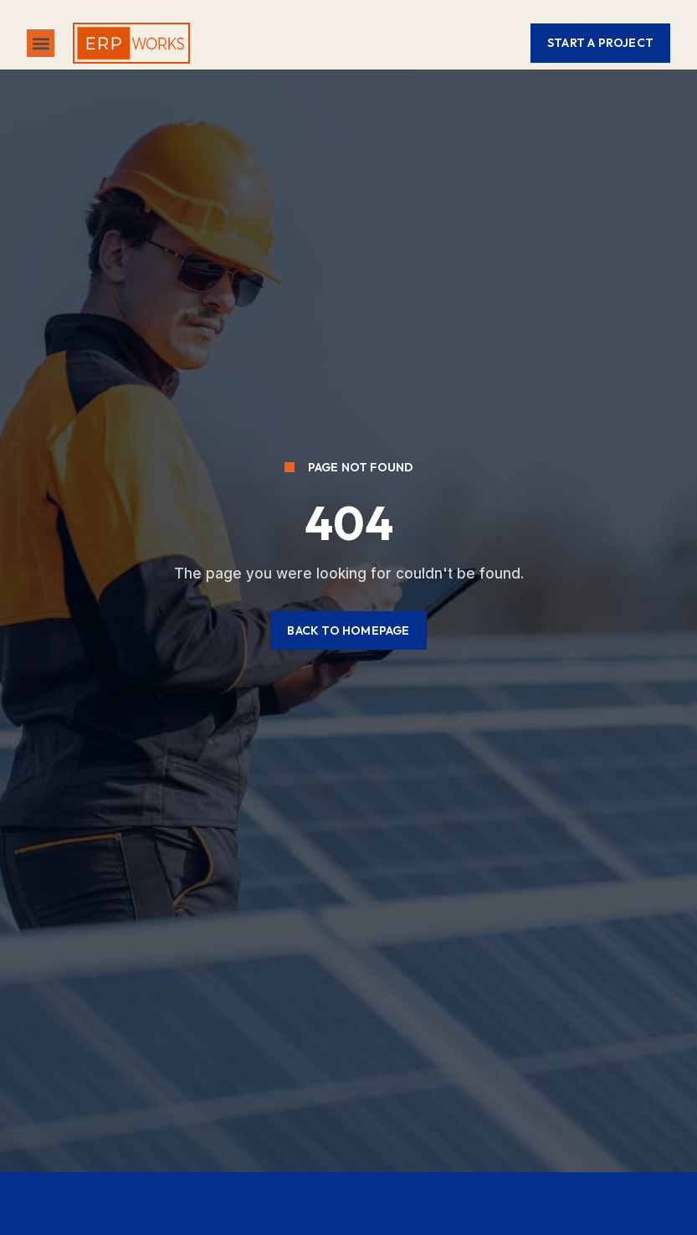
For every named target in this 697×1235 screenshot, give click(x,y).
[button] (40, 43)
